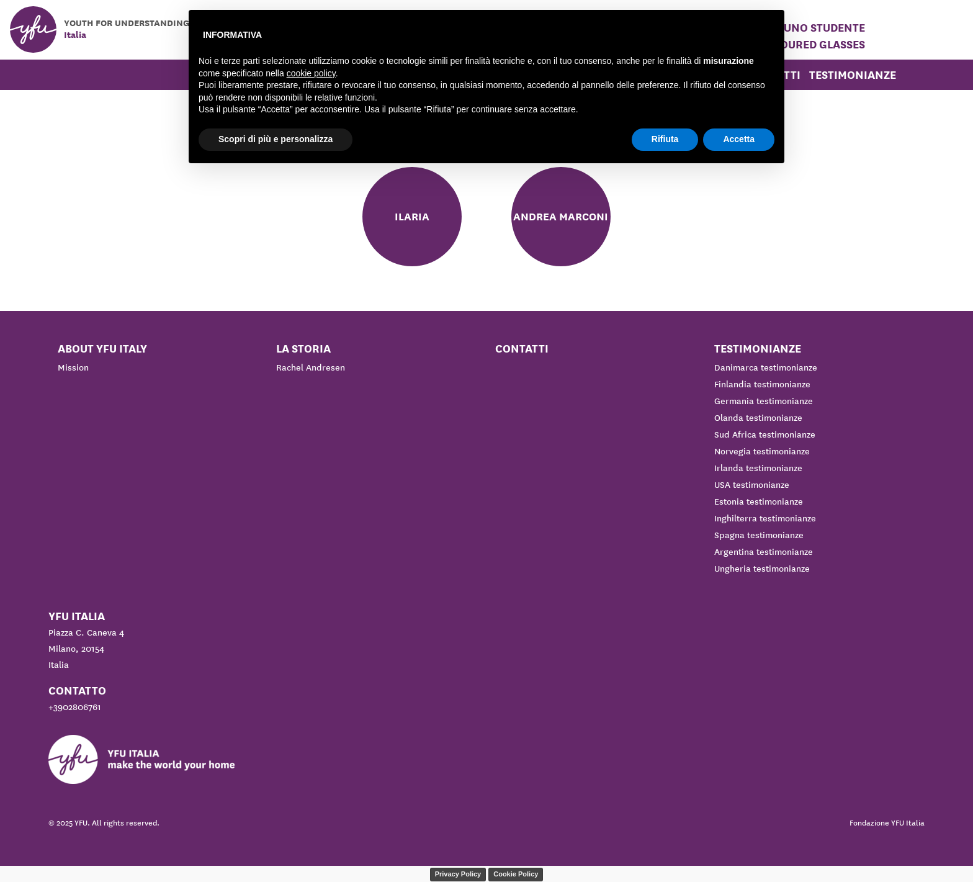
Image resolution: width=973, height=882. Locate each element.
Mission (73, 367)
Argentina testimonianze (763, 551)
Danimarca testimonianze (765, 367)
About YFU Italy (102, 348)
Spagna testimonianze (759, 535)
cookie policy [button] (311, 73)
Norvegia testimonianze (762, 451)
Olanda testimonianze (758, 417)
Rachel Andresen (310, 367)
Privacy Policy (458, 874)
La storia (303, 348)
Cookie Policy (515, 874)
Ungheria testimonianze (762, 568)
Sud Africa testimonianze (764, 434)
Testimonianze (852, 75)
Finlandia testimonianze (762, 384)
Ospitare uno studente (797, 27)
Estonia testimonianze (758, 501)
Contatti (522, 348)
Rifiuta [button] (665, 139)
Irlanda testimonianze (758, 468)
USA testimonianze (751, 484)
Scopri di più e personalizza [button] (275, 139)
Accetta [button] (739, 139)
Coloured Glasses (812, 44)
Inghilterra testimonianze (765, 518)
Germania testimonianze (763, 401)
